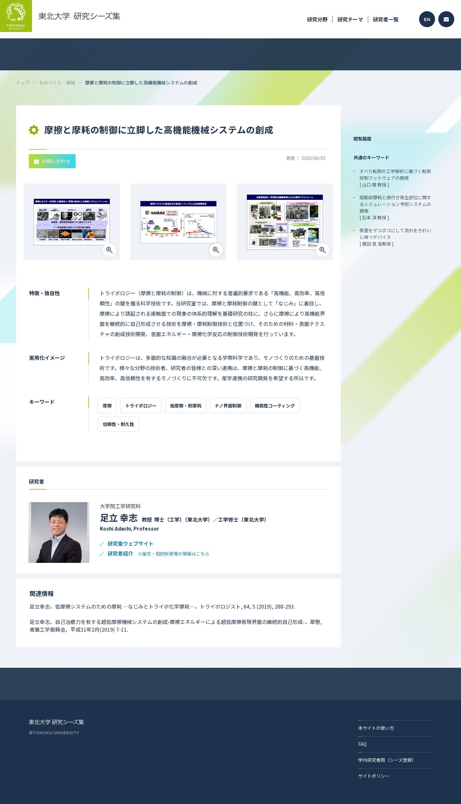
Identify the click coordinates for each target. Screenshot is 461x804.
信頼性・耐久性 (118, 424)
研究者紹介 (158, 554)
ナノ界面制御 (228, 405)
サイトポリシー (374, 776)
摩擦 (107, 405)
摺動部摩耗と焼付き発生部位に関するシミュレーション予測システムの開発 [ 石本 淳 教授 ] (395, 207)
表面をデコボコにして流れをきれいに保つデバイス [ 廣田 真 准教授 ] (395, 237)
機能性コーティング (275, 405)
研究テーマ (350, 19)
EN (427, 19)
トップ (22, 82)
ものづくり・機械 (57, 82)
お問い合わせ (52, 161)
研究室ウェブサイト (131, 544)
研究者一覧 (386, 19)
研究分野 (317, 19)
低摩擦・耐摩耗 (185, 405)
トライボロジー (141, 405)
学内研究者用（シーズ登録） (387, 760)
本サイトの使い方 (376, 728)
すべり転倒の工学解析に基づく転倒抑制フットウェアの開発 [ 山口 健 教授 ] (395, 178)
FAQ (362, 744)
